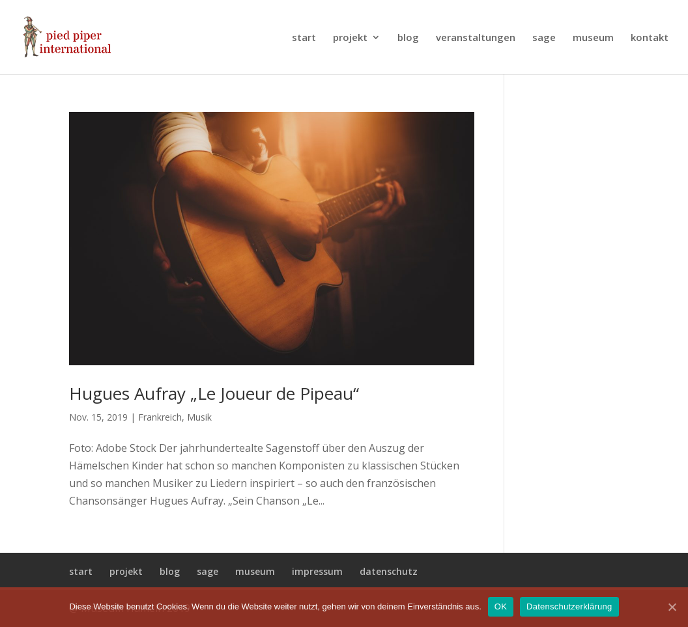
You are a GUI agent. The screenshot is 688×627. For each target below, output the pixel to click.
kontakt (649, 38)
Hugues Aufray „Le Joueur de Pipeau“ (214, 393)
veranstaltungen (475, 38)
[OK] (671, 606)
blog (408, 38)
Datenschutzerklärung (569, 606)
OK (500, 606)
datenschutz (389, 571)
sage (544, 38)
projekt (350, 38)
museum (593, 38)
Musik (199, 417)
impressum (317, 571)
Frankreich (160, 417)
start (304, 38)
